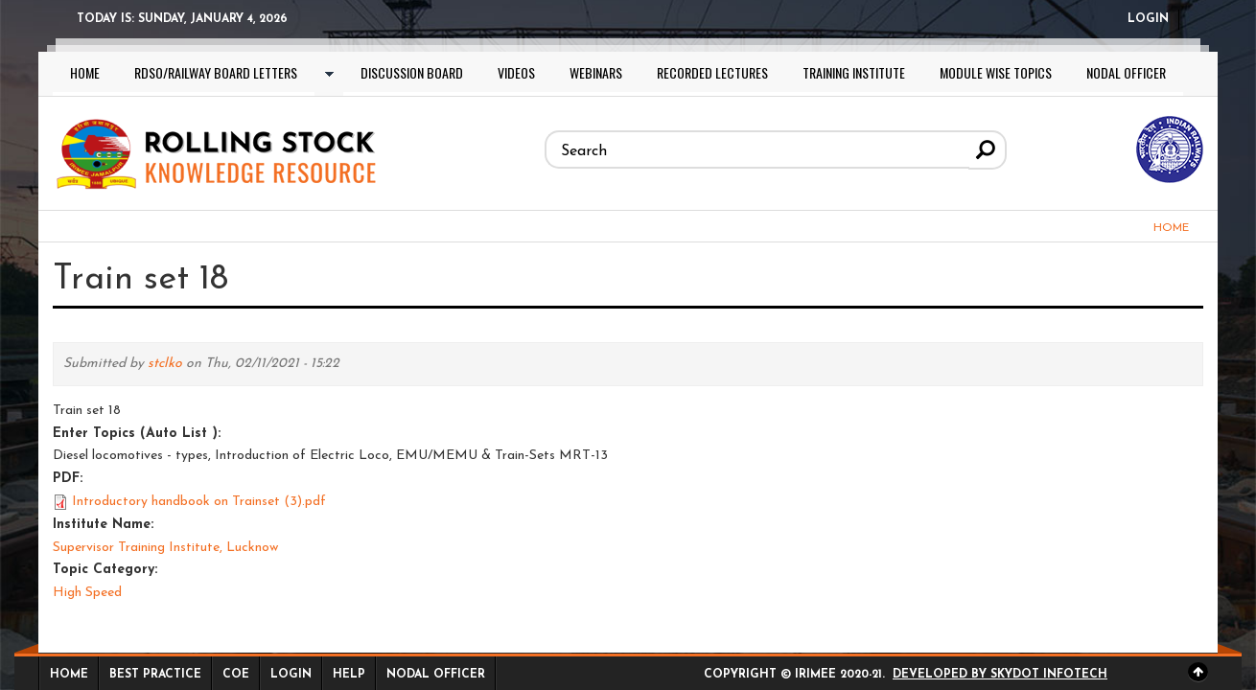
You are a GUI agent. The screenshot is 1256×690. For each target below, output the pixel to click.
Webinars (596, 72)
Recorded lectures (712, 72)
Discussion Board (412, 72)
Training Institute (853, 72)
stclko (165, 363)
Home (85, 72)
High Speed (87, 593)
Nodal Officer (1126, 72)
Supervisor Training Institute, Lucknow (165, 547)
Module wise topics (996, 72)
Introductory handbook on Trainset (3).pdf (199, 501)
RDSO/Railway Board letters (215, 72)
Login (1148, 19)
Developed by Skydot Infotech (1000, 674)
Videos (516, 72)
